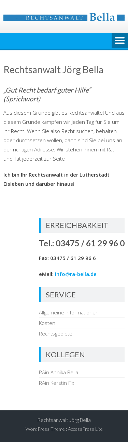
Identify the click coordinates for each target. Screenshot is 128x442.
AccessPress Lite (85, 429)
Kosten (47, 323)
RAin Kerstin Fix (56, 382)
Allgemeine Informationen (69, 312)
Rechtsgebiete (55, 333)
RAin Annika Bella (58, 372)
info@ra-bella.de (76, 274)
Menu (120, 41)
